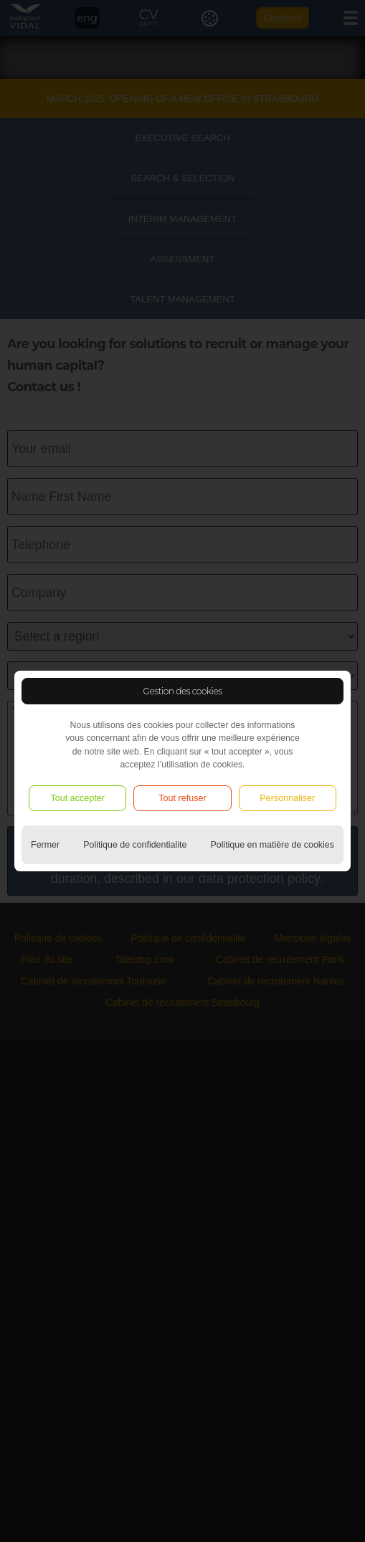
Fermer (45, 845)
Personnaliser (287, 798)
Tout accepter (77, 798)
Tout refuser (182, 798)
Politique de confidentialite (134, 845)
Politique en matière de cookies (271, 845)
